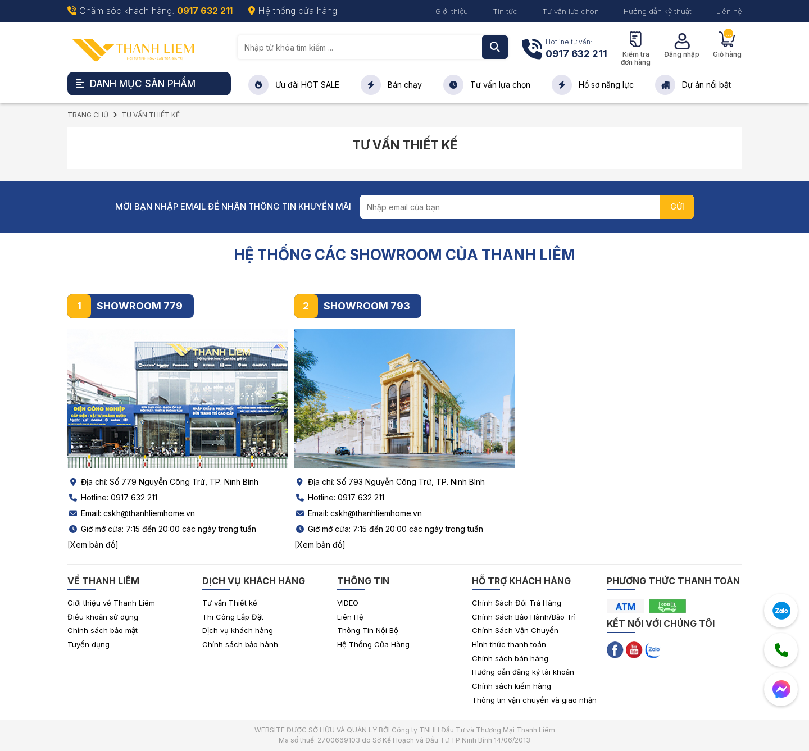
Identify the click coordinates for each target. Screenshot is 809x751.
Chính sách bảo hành (240, 644)
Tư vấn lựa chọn (570, 11)
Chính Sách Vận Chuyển (515, 630)
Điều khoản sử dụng (102, 616)
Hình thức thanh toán (509, 644)
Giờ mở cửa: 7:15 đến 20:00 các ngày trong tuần (161, 529)
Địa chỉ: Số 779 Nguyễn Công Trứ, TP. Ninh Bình (162, 481)
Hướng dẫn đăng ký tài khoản (523, 671)
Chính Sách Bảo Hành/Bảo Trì (524, 616)
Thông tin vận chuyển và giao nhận (534, 699)
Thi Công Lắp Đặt (232, 616)
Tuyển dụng (88, 644)
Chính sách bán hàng (510, 658)
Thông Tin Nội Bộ (367, 630)
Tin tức (505, 11)
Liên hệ (729, 11)
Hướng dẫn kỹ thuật (658, 11)
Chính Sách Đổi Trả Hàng (516, 602)
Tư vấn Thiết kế (229, 602)
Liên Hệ (350, 616)
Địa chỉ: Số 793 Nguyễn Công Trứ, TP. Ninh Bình (389, 481)
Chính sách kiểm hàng (511, 685)
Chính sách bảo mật (102, 630)
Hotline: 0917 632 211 (112, 497)
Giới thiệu (451, 11)
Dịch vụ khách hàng (237, 630)
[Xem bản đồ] (93, 544)
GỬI (677, 206)
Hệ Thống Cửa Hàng (373, 644)
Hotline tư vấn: (576, 50)
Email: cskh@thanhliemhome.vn (131, 513)
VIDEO (347, 602)
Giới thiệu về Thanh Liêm (111, 602)
